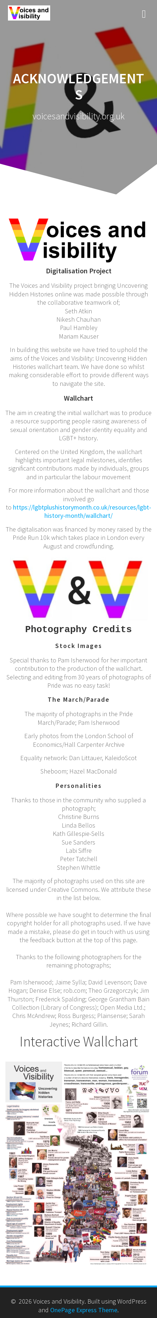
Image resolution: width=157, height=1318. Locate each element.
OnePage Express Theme (83, 1309)
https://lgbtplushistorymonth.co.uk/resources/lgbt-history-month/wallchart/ (82, 511)
